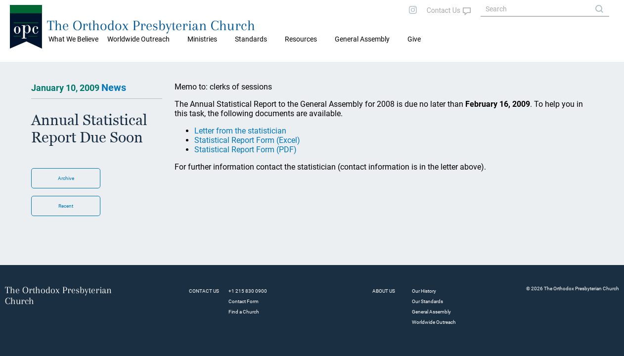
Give (414, 39)
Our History (424, 291)
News (113, 87)
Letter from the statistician (240, 130)
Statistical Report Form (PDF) (245, 149)
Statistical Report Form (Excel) (247, 140)
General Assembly (362, 39)
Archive (66, 178)
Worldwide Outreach (434, 322)
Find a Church (243, 311)
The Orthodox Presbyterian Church (151, 25)
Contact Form (243, 301)
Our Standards (427, 301)
